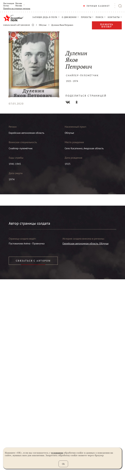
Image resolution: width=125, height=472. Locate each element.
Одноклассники (76, 102)
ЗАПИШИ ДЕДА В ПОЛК (45, 17)
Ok (63, 463)
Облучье (42, 25)
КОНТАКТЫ (114, 17)
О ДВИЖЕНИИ (69, 17)
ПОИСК (100, 17)
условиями (57, 452)
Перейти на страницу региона (16, 8)
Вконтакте (67, 102)
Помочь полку (106, 25)
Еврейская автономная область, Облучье (86, 243)
